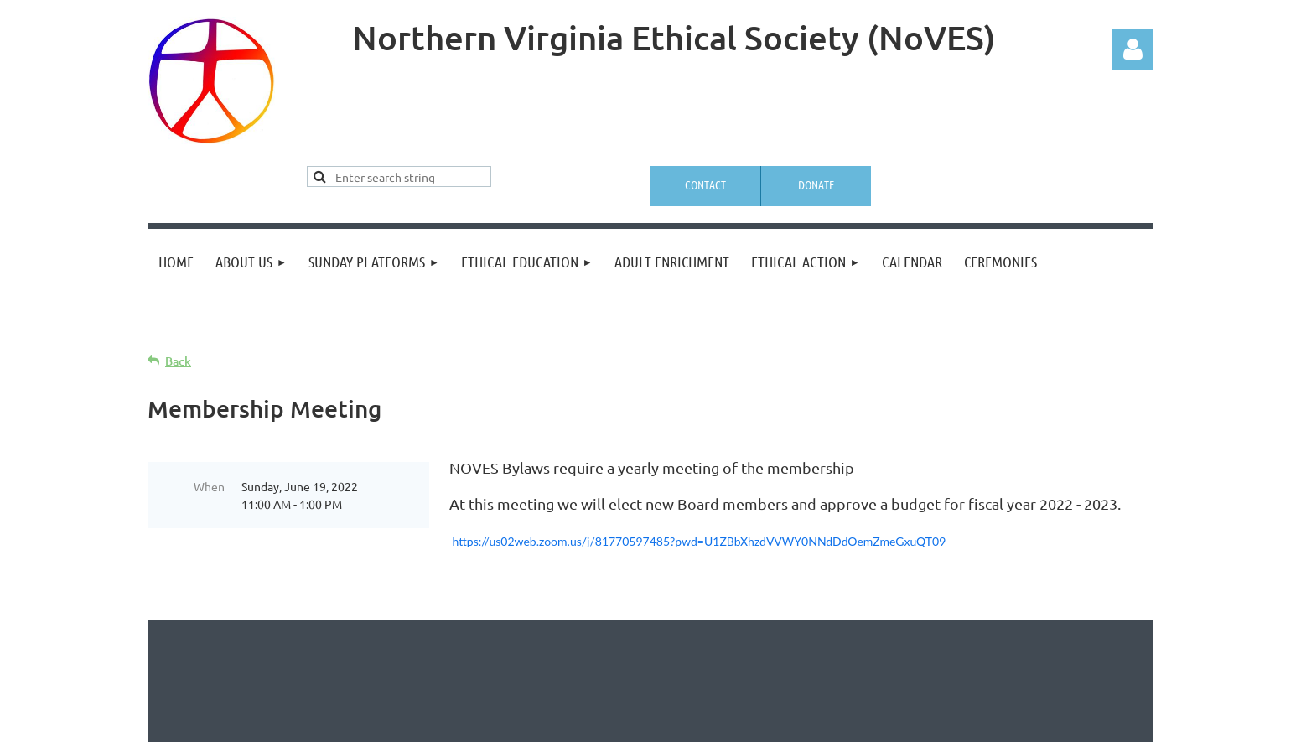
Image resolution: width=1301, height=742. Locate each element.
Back (178, 361)
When (209, 486)
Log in (1132, 49)
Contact (705, 184)
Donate (816, 184)
